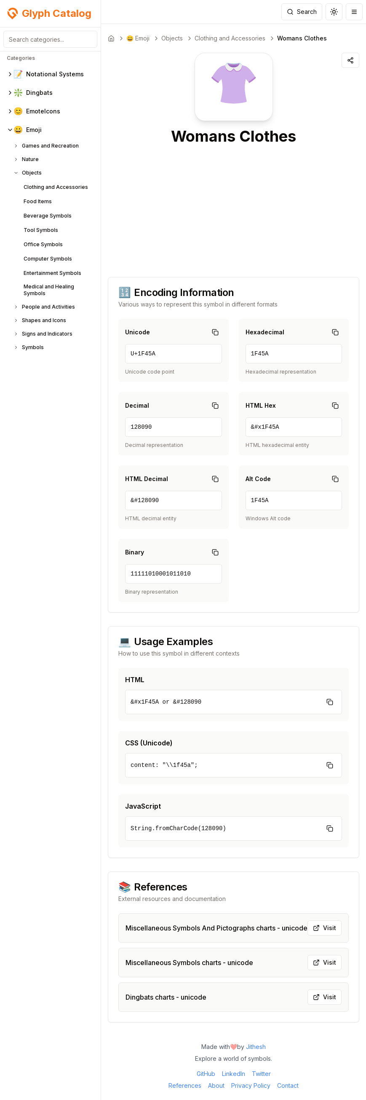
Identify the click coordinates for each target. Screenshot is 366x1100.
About (216, 1085)
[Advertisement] (233, 208)
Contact (288, 1085)
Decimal (137, 405)
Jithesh (256, 1046)
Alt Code (258, 478)
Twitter (261, 1073)
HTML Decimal (146, 478)
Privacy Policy (250, 1085)
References (184, 1085)
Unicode (137, 332)
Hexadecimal (265, 332)
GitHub (206, 1073)
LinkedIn (233, 1073)
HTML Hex (261, 405)
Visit (324, 927)
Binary (134, 552)
